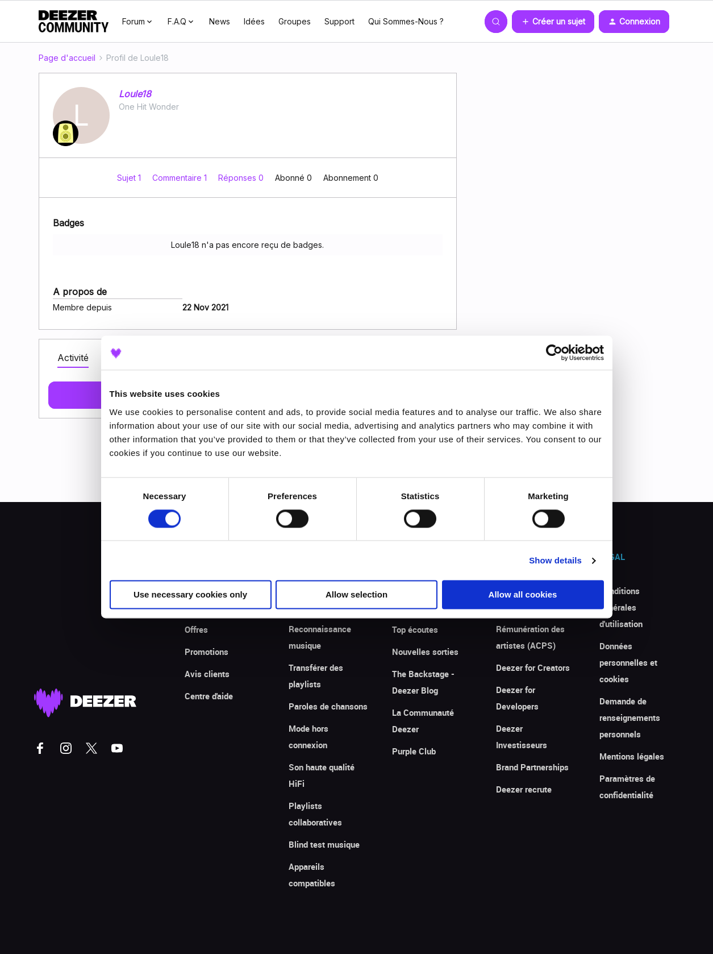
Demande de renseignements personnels (629, 717)
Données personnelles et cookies (628, 662)
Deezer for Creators (533, 667)
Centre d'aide (209, 696)
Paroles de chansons (328, 706)
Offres (196, 629)
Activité (73, 357)
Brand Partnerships (532, 767)
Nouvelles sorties (425, 651)
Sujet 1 (130, 177)
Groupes (294, 21)
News (219, 21)
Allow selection (356, 595)
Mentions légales (631, 756)
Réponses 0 (242, 177)
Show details (555, 560)
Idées (254, 21)
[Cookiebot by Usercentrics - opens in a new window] (554, 352)
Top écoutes (415, 629)
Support (339, 21)
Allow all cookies (523, 595)
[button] (553, 21)
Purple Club (414, 751)
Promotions (206, 651)
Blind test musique (324, 844)
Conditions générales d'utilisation (621, 607)
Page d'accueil (67, 58)
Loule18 (135, 93)
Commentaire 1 (180, 177)
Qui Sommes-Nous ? (406, 21)
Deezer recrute (524, 789)
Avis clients (207, 673)
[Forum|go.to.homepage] (74, 21)
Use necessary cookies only (190, 595)
